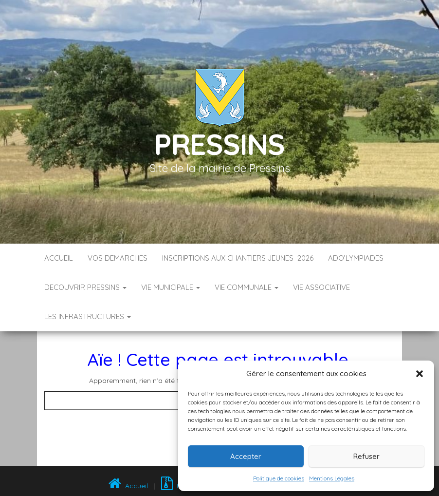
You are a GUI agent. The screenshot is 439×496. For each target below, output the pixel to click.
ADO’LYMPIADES (356, 258)
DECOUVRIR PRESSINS (85, 287)
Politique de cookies (278, 478)
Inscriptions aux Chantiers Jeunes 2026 (237, 258)
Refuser (366, 456)
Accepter (245, 456)
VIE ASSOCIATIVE (321, 287)
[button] (419, 374)
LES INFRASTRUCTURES (87, 316)
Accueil (58, 258)
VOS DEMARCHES (117, 258)
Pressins (219, 144)
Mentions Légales (331, 478)
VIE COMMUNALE (246, 287)
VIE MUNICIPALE (170, 287)
